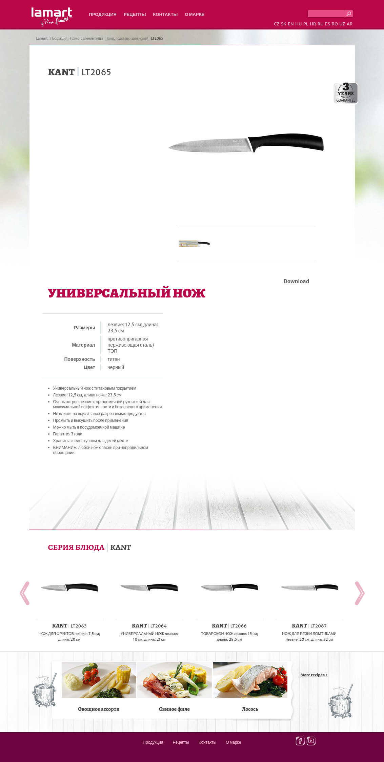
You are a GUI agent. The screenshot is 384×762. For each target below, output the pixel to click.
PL (305, 24)
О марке (194, 14)
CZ (276, 24)
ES (327, 24)
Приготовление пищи (86, 38)
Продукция (103, 14)
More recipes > (314, 675)
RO (334, 24)
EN (291, 24)
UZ (342, 24)
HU (298, 24)
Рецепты (135, 14)
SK (283, 24)
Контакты (165, 14)
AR (350, 24)
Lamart (52, 17)
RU (321, 24)
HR (313, 24)
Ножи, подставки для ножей (126, 38)
